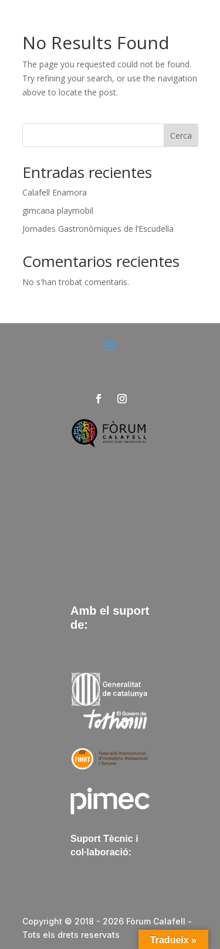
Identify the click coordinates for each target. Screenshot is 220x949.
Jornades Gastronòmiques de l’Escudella (98, 228)
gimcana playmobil (57, 210)
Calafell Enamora (54, 192)
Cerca (181, 135)
